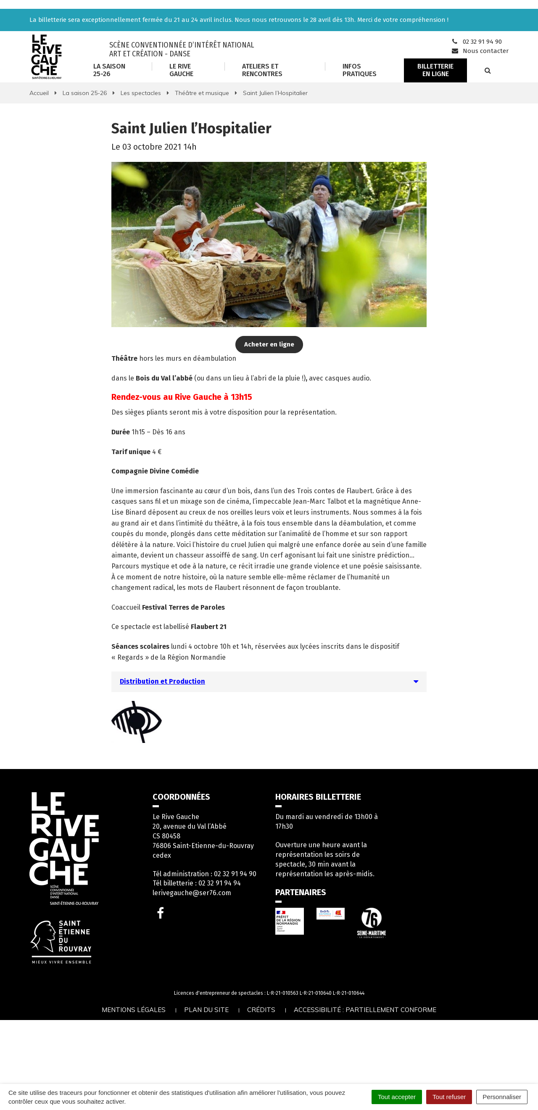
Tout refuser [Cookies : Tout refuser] (449, 1096)
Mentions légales (134, 1010)
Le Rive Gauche (181, 70)
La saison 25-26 (109, 70)
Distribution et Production (162, 681)
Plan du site (206, 1010)
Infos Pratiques (360, 70)
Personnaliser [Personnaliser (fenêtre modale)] (502, 1096)
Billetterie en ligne (435, 70)
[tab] (269, 681)
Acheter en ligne (269, 344)
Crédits (261, 1010)
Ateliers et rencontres (262, 70)
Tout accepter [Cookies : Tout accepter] (397, 1096)
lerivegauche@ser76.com (192, 893)
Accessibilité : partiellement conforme (365, 1010)
